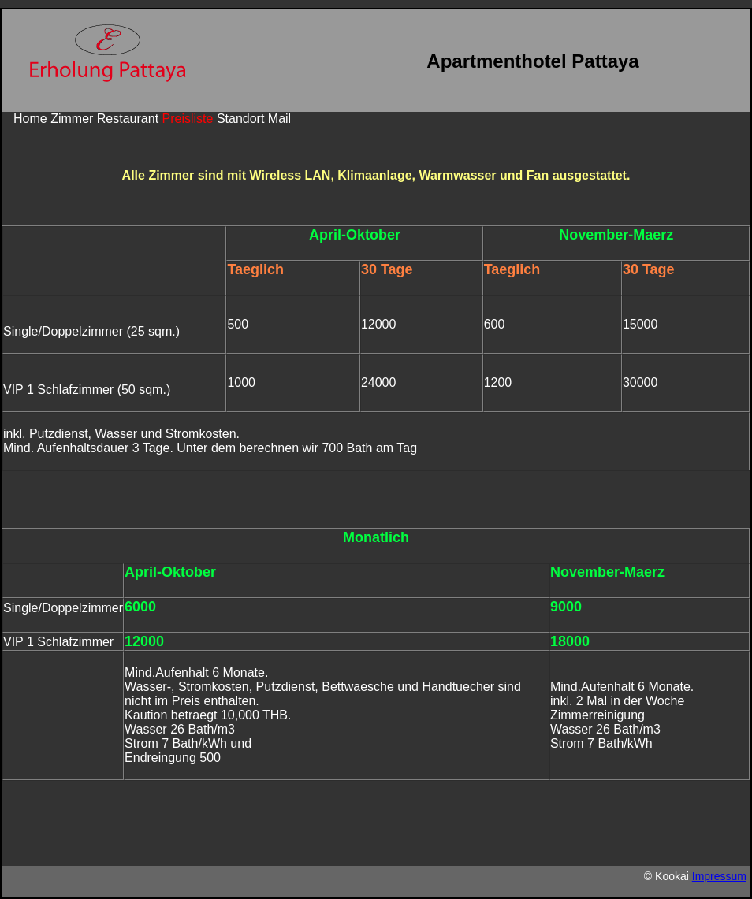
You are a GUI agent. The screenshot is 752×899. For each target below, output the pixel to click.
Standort (240, 118)
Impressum (719, 876)
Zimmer (71, 118)
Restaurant (127, 118)
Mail (279, 118)
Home (30, 118)
